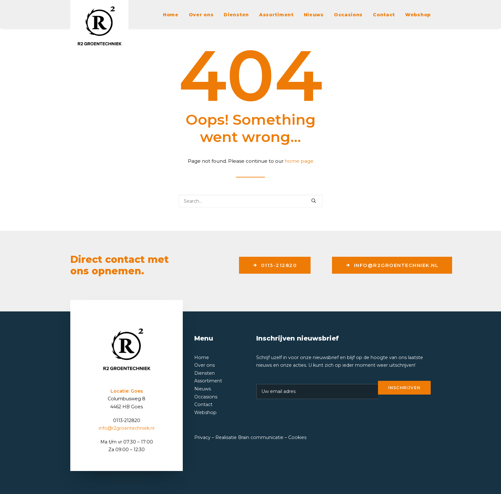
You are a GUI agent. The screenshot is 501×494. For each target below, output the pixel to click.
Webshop (418, 15)
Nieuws (314, 15)
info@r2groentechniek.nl (392, 265)
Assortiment (276, 15)
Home (171, 15)
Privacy (202, 437)
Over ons (201, 15)
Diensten (236, 15)
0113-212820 (275, 265)
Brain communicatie (260, 437)
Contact (384, 15)
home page (299, 161)
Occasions (348, 15)
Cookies (297, 437)
